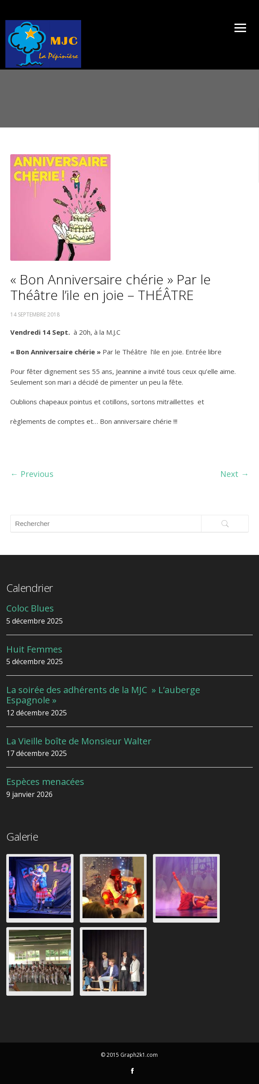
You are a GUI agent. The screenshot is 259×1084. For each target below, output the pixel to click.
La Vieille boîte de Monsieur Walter (79, 741)
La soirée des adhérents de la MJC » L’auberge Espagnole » (103, 695)
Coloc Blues (30, 608)
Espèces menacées (45, 782)
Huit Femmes (34, 649)
